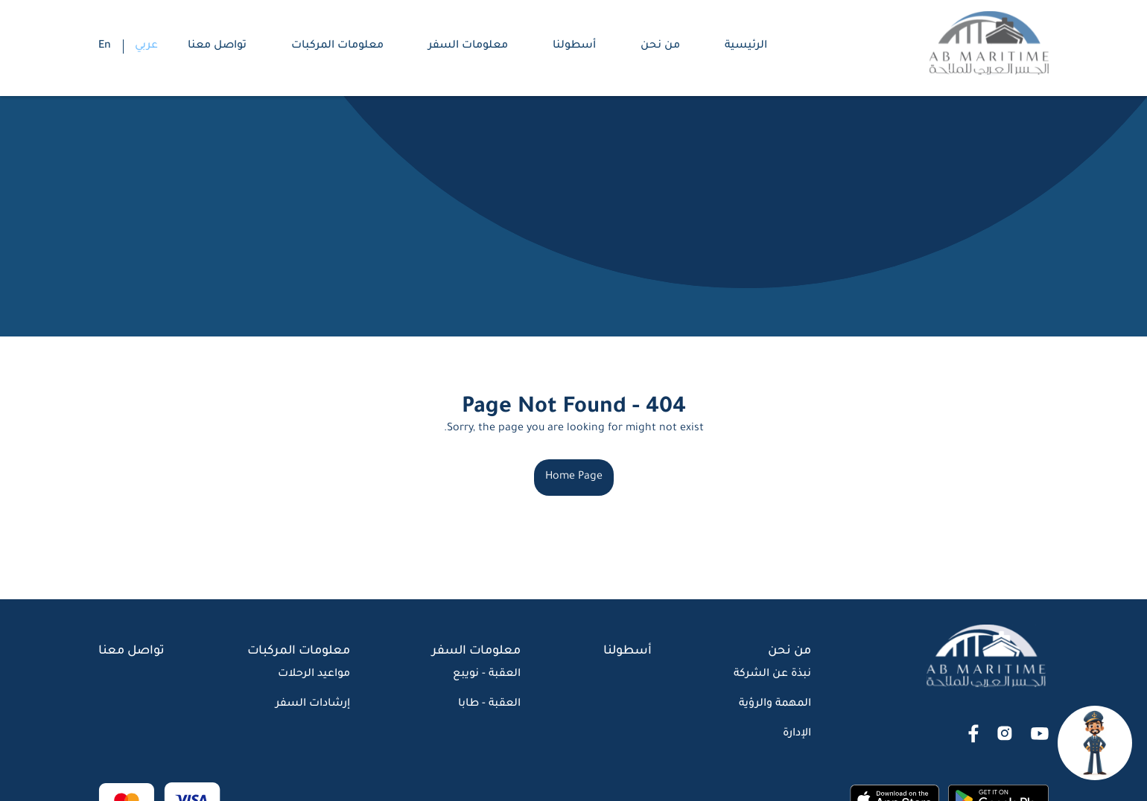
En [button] (104, 46)
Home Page (574, 477)
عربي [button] (146, 46)
